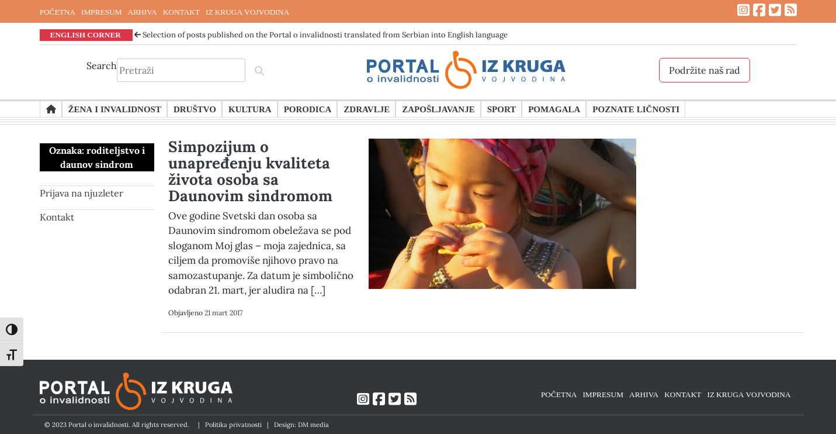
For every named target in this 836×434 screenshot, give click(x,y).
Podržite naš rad (704, 70)
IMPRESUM (101, 11)
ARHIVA (142, 11)
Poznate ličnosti (635, 109)
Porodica (308, 109)
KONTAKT (181, 11)
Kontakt (57, 217)
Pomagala (554, 109)
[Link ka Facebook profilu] (759, 10)
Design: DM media (301, 425)
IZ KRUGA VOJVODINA (247, 11)
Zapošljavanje (438, 109)
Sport (501, 109)
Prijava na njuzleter (81, 193)
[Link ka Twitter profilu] (775, 10)
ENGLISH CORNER (86, 34)
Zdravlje (367, 109)
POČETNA (57, 11)
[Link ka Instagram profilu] (743, 10)
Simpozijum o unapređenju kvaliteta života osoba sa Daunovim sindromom (250, 171)
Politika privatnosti (233, 425)
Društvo (195, 109)
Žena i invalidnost (114, 109)
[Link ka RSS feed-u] (791, 10)
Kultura (250, 109)
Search (101, 65)
